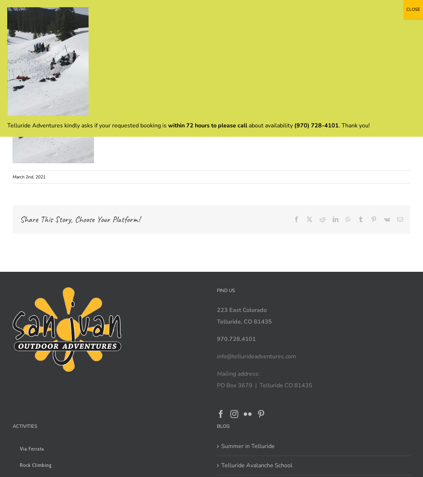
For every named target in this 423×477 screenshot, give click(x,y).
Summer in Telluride (248, 446)
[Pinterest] (261, 414)
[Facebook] (221, 414)
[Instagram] (234, 414)
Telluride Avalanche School (256, 465)
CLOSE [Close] (413, 9)
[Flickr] (248, 414)
